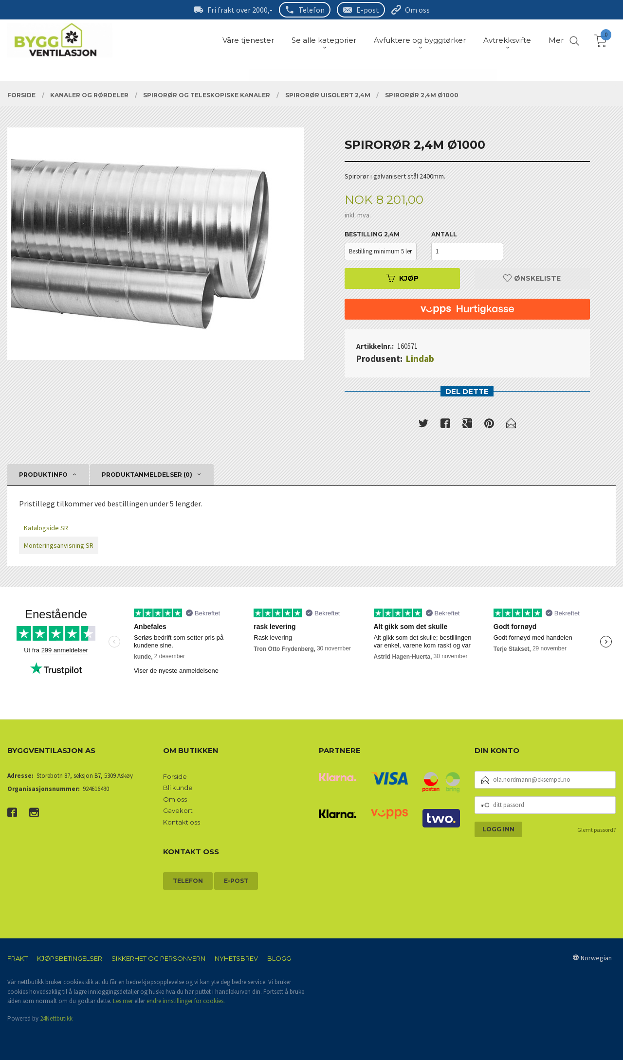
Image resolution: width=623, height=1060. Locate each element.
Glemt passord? (596, 829)
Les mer (123, 1001)
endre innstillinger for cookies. (186, 1001)
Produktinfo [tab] (43, 474)
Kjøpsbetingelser (69, 958)
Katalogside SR (46, 527)
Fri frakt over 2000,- (240, 10)
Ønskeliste (532, 278)
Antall (444, 234)
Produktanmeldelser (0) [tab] (147, 474)
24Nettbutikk (56, 1018)
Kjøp (402, 278)
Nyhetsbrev (236, 958)
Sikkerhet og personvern (158, 958)
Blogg (279, 958)
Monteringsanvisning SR (58, 545)
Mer (556, 40)
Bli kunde (178, 787)
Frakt (17, 958)
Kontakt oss (181, 822)
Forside (175, 776)
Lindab (420, 358)
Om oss (417, 10)
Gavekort (178, 810)
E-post (367, 10)
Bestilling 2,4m (372, 234)
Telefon (311, 10)
